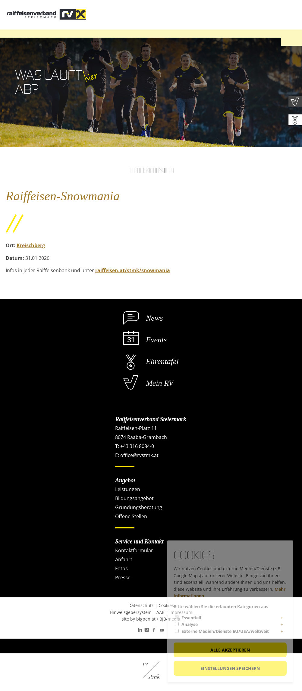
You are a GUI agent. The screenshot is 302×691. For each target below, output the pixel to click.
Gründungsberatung (138, 507)
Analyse (189, 624)
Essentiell (191, 618)
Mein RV (159, 383)
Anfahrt (123, 559)
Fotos (121, 568)
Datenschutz (141, 605)
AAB (160, 612)
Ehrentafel (162, 361)
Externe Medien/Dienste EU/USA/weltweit (225, 631)
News (154, 318)
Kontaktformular (134, 550)
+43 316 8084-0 (137, 446)
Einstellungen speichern (230, 668)
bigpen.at (146, 619)
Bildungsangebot (134, 498)
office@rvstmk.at (139, 455)
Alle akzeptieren (230, 650)
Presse (123, 577)
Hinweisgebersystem (131, 612)
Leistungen (127, 489)
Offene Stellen (131, 516)
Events (156, 339)
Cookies (166, 605)
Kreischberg (31, 245)
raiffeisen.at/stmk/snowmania (132, 270)
